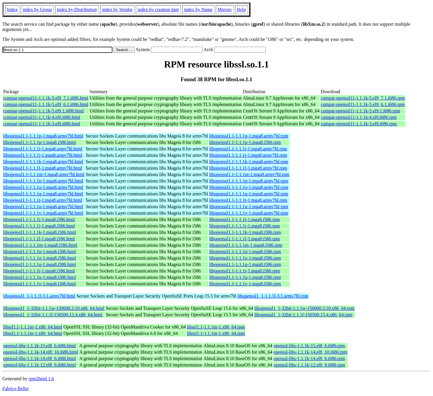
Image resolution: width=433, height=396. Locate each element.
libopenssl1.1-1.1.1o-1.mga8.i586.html (39, 258)
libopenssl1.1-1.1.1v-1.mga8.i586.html (39, 283)
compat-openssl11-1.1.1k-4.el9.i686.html (41, 117)
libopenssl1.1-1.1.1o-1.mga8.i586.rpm (245, 258)
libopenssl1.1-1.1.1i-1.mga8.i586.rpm (244, 219)
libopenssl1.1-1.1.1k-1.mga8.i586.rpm (245, 232)
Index (12, 9)
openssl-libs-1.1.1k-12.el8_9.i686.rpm (309, 364)
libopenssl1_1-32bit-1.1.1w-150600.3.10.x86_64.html (54, 308)
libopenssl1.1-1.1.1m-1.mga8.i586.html (40, 245)
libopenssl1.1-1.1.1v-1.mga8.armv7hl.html (43, 213)
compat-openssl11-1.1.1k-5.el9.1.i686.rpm (360, 110)
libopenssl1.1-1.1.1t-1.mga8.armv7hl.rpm (248, 200)
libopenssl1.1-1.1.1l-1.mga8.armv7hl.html (42, 168)
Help (241, 9)
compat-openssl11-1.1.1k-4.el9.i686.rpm (359, 117)
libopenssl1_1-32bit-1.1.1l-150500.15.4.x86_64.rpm (303, 314)
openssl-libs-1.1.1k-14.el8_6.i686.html (39, 358)
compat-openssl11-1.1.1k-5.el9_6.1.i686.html (45, 104)
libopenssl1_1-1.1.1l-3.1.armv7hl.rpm (272, 295)
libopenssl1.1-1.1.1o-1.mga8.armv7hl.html (43, 187)
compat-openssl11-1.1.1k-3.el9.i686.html (41, 123)
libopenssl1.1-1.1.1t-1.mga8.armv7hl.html (42, 200)
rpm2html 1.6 (41, 378)
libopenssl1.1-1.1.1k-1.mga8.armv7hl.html (43, 161)
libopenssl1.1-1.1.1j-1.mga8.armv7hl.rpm (248, 155)
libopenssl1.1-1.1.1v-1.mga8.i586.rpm (245, 283)
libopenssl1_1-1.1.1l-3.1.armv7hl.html (39, 295)
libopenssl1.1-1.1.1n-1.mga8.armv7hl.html (43, 180)
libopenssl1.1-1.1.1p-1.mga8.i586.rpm (245, 142)
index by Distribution (77, 9)
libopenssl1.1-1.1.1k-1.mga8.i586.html (39, 232)
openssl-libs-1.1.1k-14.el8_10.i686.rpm (310, 352)
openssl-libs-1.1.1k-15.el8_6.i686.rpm (309, 345)
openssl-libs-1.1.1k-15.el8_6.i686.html (39, 345)
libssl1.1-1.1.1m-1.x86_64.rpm (216, 326)
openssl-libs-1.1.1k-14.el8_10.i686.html (40, 352)
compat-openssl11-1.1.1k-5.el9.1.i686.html (43, 110)
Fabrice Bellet (15, 388)
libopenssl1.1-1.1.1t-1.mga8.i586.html (39, 270)
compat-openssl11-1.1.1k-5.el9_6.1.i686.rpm (363, 104)
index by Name (198, 9)
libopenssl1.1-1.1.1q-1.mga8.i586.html (39, 264)
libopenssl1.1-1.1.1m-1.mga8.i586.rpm (245, 245)
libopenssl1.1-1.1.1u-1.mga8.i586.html (39, 277)
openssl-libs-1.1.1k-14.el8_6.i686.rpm (309, 358)
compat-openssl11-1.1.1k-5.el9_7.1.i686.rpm (363, 97)
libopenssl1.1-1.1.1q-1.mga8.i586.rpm (245, 264)
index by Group (37, 9)
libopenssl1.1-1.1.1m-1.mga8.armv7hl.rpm (249, 174)
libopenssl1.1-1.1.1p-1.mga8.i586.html (39, 142)
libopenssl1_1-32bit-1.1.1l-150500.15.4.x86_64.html (52, 314)
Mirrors (225, 9)
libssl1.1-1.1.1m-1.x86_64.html (32, 326)
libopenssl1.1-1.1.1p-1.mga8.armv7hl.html (43, 135)
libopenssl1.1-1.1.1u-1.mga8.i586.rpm (245, 277)
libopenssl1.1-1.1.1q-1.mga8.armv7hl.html (43, 193)
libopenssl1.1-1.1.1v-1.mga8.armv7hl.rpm (248, 213)
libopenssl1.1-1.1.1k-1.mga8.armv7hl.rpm (248, 161)
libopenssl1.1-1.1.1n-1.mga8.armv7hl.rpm (248, 180)
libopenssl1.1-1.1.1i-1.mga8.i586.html (39, 219)
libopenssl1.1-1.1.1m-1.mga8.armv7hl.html (43, 174)
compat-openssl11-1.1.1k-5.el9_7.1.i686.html (45, 97)
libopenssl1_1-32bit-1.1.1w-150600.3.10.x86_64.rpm (304, 308)
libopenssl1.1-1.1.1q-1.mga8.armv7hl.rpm (248, 193)
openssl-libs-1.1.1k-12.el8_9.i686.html (39, 364)
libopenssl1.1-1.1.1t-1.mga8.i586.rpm (244, 270)
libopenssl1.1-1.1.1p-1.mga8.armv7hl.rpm (248, 135)
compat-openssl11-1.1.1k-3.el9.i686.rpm (359, 123)
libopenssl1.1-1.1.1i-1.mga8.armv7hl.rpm (248, 148)
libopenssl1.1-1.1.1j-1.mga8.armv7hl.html (42, 155)
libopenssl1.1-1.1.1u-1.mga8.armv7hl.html (43, 206)
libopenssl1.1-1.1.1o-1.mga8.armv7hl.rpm (248, 187)
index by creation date (158, 9)
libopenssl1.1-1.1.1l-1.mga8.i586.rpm (244, 238)
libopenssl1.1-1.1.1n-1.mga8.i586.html (39, 251)
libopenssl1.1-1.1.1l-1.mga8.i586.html (39, 238)
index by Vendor (117, 9)
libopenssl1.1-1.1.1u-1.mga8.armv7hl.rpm (248, 206)
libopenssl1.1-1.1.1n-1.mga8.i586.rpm (245, 251)
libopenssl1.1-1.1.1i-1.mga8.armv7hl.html (42, 148)
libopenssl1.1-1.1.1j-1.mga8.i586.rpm (244, 225)
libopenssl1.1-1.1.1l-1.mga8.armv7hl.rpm (248, 168)
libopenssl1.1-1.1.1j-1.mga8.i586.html (39, 225)
